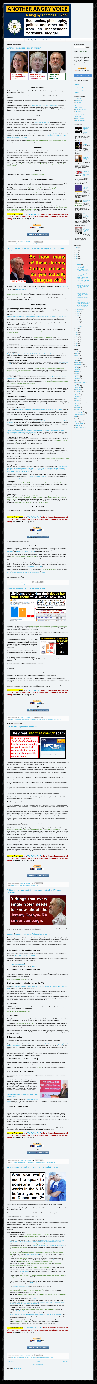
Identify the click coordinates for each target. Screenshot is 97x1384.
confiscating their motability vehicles (48, 468)
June (78, 315)
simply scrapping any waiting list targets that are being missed (47, 1245)
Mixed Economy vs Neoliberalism (86, 215)
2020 (77, 256)
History (77, 422)
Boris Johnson (14, 1162)
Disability (77, 386)
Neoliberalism (78, 364)
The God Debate (79, 423)
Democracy (78, 369)
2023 (77, 250)
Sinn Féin (51, 1162)
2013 (77, 339)
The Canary (78, 111)
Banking (77, 371)
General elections (17, 584)
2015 (77, 334)
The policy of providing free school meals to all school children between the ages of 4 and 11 (31, 354)
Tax (76, 384)
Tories (46, 243)
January (79, 326)
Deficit (76, 398)
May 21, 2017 (35, 966)
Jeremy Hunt (27, 1357)
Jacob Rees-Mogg (25, 719)
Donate (62, 40)
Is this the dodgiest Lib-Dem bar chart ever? (26, 589)
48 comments (27, 1355)
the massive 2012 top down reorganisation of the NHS (45, 1285)
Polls (46, 719)
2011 (77, 343)
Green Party (78, 387)
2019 (12, 584)
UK (48, 243)
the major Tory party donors (55, 1259)
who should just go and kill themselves (23, 478)
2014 (77, 337)
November (79, 262)
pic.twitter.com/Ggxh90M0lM (18, 964)
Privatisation (42, 1357)
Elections (77, 395)
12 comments (27, 717)
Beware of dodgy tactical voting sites (22, 727)
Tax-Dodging (78, 391)
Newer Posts (10, 1361)
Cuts (76, 380)
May (78, 317)
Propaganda (50, 719)
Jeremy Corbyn (25, 584)
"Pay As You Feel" (34, 214)
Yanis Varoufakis (79, 113)
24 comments (27, 883)
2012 (77, 341)
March (78, 322)
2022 (77, 252)
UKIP (76, 367)
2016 (77, 332)
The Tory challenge (85, 143)
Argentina (77, 425)
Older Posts (65, 1361)
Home (8, 40)
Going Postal (78, 116)
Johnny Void (78, 98)
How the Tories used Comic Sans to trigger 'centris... (83, 303)
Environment (22, 243)
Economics (13, 243)
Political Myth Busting (32, 40)
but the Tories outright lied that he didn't (25, 955)
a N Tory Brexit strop (35, 566)
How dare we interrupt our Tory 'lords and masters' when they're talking (86, 158)
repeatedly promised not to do (21, 1286)
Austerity (77, 358)
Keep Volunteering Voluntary (86, 187)
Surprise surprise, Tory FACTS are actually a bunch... (82, 294)
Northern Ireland (41, 1162)
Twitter (58, 719)
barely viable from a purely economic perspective (44, 105)
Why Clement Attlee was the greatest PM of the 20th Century (86, 230)
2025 (77, 247)
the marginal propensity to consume (25, 551)
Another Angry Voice (80, 382)
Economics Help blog (80, 120)
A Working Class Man (80, 115)
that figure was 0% (21, 289)
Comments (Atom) (17, 1368)
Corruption (77, 409)
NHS (38, 1357)
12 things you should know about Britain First (86, 173)
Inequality (77, 407)
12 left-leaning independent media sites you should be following (86, 130)
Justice (77, 400)
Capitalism (77, 378)
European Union (79, 411)
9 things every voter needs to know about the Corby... (83, 282)
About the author (18, 40)
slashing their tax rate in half (42, 122)
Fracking (27, 243)
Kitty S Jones (78, 107)
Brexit (15, 1357)
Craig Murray (78, 102)
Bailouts (77, 404)
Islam (76, 405)
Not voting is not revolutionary (80, 290)
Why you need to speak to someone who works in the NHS (32, 1167)
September (79, 309)
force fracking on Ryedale (50, 134)
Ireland (29, 1162)
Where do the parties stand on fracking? (24, 48)
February (79, 324)
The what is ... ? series (49, 40)
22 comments (27, 241)
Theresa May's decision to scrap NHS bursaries (37, 1251)
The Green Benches (80, 105)
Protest (77, 396)
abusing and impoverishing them (38, 476)
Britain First (78, 389)
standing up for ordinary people (28, 933)
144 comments (27, 581)
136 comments (27, 1160)
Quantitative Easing (80, 413)
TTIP (76, 418)
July (78, 313)
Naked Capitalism (79, 118)
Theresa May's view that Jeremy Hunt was (44, 1279)
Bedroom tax (78, 420)
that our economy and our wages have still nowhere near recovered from (26, 572)
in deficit (34, 1298)
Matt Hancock (33, 1283)
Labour (31, 243)
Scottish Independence (80, 402)
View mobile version (38, 1364)
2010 (77, 345)
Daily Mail (77, 377)
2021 (77, 254)
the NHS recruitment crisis (32, 1254)
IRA (26, 1162)
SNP (76, 393)
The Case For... (79, 429)
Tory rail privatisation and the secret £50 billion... (83, 306)
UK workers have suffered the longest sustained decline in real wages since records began (38, 409)
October (79, 264)
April (78, 319)
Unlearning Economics (80, 109)
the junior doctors (24, 1271)
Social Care (47, 1357)
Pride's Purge (78, 100)
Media (33, 584)
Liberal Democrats (37, 243)
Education (77, 375)
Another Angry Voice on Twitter (82, 86)
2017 (77, 330)
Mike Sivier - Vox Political (81, 104)
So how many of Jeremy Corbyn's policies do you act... (83, 271)
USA (76, 373)
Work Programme (79, 427)
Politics (43, 243)
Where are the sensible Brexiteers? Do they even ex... (83, 299)
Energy (17, 243)
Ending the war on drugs (86, 201)
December (79, 260)
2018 (77, 328)
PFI (76, 416)
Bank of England (79, 414)
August (79, 311)
